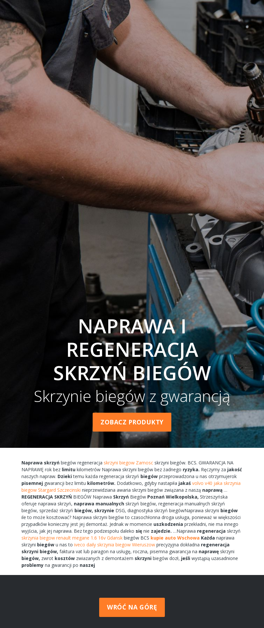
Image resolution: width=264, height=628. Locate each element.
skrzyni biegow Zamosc (128, 463)
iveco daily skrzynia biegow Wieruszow (114, 544)
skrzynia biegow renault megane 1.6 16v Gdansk (72, 538)
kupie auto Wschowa (175, 538)
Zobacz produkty (132, 422)
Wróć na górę (132, 607)
